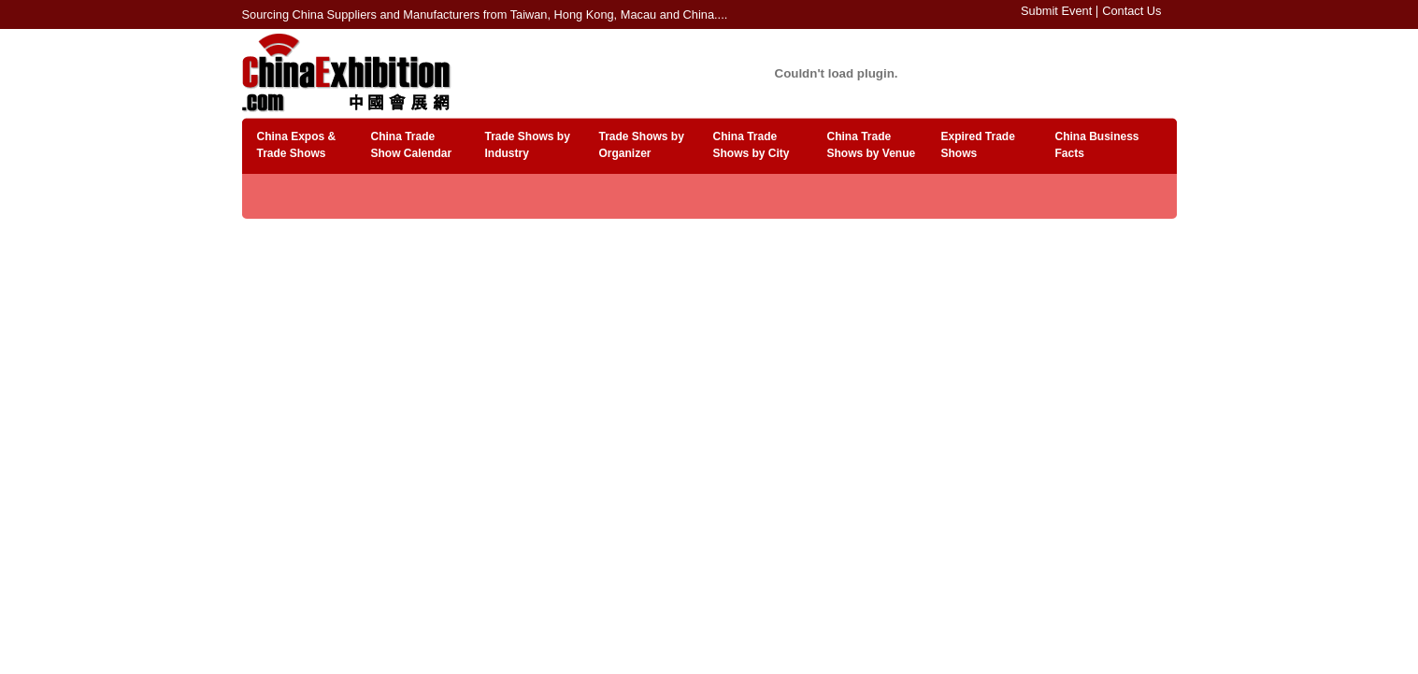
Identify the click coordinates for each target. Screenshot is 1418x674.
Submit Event (1056, 11)
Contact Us (1131, 11)
